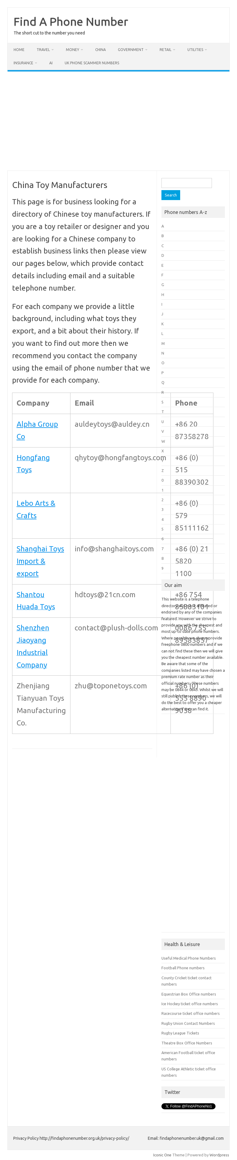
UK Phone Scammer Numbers (92, 63)
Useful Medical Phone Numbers (188, 958)
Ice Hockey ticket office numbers (189, 1004)
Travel (43, 50)
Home (19, 50)
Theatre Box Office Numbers (186, 1043)
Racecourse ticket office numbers (190, 1013)
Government (131, 50)
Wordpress (219, 1155)
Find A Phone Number (71, 21)
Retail (165, 50)
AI (51, 63)
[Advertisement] (118, 121)
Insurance (23, 63)
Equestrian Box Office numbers (188, 994)
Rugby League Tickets (180, 1033)
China (100, 50)
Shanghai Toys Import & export (40, 561)
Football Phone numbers (183, 968)
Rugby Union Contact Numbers (188, 1023)
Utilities (195, 50)
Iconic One (162, 1155)
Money (72, 50)
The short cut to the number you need (49, 32)
